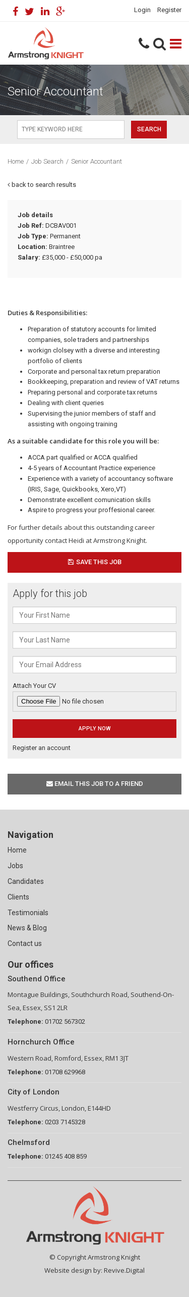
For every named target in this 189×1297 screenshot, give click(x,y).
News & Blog (27, 928)
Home (16, 161)
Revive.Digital (124, 1270)
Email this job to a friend (94, 783)
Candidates (26, 881)
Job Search (47, 161)
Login (142, 10)
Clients (18, 897)
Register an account (42, 748)
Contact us (25, 943)
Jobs (15, 866)
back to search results (42, 184)
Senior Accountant (96, 161)
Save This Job (94, 562)
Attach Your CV (94, 697)
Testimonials (28, 913)
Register (169, 10)
